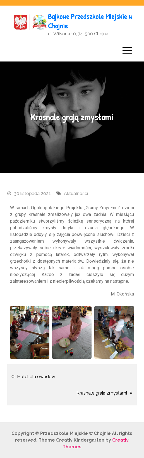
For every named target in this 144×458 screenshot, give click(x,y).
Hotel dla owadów (36, 376)
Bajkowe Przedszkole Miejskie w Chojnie (90, 21)
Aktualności (76, 193)
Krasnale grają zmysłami (101, 393)
